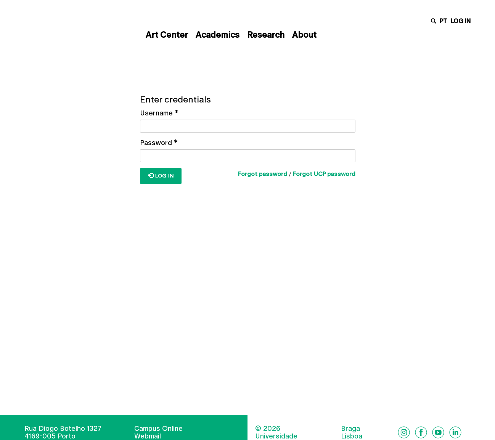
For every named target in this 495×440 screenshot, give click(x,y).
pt (443, 21)
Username (159, 113)
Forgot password (262, 174)
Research (265, 35)
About (304, 35)
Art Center (167, 35)
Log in (461, 21)
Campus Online (158, 428)
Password (159, 143)
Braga (350, 428)
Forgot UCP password (324, 174)
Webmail (147, 436)
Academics (217, 35)
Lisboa (351, 436)
